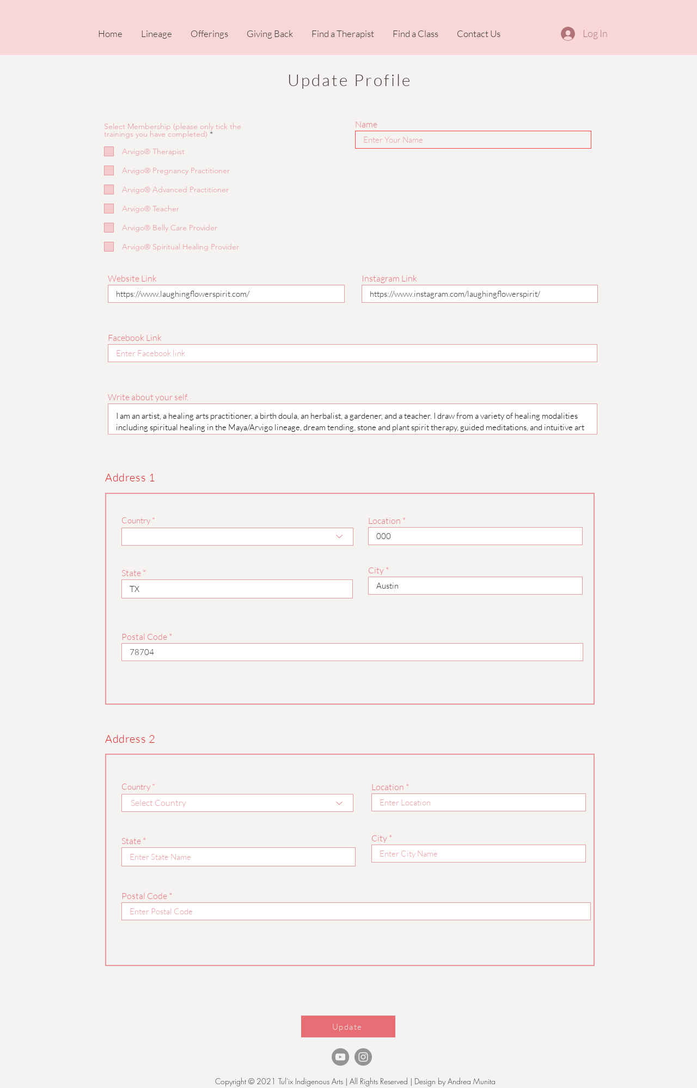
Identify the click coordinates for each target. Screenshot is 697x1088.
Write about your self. (148, 397)
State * (133, 573)
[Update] (348, 1026)
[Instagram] (363, 1057)
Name (366, 124)
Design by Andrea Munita (454, 1081)
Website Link (132, 278)
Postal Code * (146, 636)
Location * (387, 520)
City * (378, 570)
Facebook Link (135, 337)
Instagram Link (389, 278)
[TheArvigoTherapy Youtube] (340, 1057)
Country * (138, 520)
